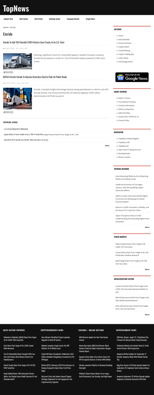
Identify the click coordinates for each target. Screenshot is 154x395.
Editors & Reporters (126, 109)
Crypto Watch (124, 47)
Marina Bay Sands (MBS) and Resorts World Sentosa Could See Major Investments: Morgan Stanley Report (95, 348)
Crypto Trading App (126, 54)
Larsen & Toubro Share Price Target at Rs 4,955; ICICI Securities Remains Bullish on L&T (132, 289)
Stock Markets (124, 39)
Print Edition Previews (127, 102)
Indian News (123, 58)
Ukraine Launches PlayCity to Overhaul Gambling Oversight (95, 366)
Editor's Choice (124, 98)
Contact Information (126, 105)
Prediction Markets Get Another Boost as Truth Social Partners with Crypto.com (133, 347)
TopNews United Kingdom (129, 138)
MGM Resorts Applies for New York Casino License (93, 338)
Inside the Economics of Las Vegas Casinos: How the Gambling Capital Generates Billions (129, 187)
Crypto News (90, 18)
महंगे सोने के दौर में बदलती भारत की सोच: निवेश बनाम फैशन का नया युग (26, 140)
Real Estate (39, 18)
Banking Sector (54, 18)
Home (5, 27)
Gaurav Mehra (10, 83)
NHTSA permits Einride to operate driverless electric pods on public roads (35, 77)
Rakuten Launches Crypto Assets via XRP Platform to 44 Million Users (55, 347)
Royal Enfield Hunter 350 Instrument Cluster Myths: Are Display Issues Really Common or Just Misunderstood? (20, 376)
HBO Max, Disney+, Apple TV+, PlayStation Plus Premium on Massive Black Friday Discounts (132, 338)
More (107, 145)
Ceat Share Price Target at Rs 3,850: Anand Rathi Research (18, 347)
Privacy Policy (124, 120)
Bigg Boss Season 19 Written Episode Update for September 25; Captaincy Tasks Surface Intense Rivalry (133, 368)
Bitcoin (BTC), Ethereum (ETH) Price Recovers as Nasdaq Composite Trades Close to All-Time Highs (57, 368)
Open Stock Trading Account (130, 149)
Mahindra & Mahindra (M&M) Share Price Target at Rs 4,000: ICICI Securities (20, 338)
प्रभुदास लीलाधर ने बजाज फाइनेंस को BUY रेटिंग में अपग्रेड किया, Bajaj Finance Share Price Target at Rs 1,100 (41, 134)
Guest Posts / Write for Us (129, 116)
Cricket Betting (124, 50)
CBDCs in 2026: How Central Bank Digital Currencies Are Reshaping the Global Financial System (132, 199)
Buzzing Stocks (124, 153)
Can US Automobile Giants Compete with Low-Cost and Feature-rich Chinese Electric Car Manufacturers (19, 357)
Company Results (73, 18)
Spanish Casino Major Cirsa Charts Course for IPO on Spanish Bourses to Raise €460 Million (95, 358)
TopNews (16, 8)
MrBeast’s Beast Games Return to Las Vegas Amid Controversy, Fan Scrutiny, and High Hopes (95, 375)
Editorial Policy (124, 113)
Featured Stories (125, 43)
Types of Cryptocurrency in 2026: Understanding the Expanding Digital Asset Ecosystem (132, 218)
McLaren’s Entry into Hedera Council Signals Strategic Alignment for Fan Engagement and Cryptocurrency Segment (56, 379)
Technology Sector (126, 61)
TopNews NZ (124, 146)
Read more (9, 72)
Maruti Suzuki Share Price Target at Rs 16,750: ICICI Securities (19, 366)
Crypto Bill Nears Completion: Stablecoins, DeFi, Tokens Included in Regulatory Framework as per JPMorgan (57, 357)
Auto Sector (24, 18)
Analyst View (8, 18)
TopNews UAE (124, 142)
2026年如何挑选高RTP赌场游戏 (16, 129)
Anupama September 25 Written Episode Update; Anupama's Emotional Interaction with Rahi (133, 378)
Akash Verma (10, 48)
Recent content (124, 157)
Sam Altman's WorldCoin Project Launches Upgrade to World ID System (55, 338)
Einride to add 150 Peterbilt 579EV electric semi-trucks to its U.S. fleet (33, 42)
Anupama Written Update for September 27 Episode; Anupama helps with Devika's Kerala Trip (132, 357)
